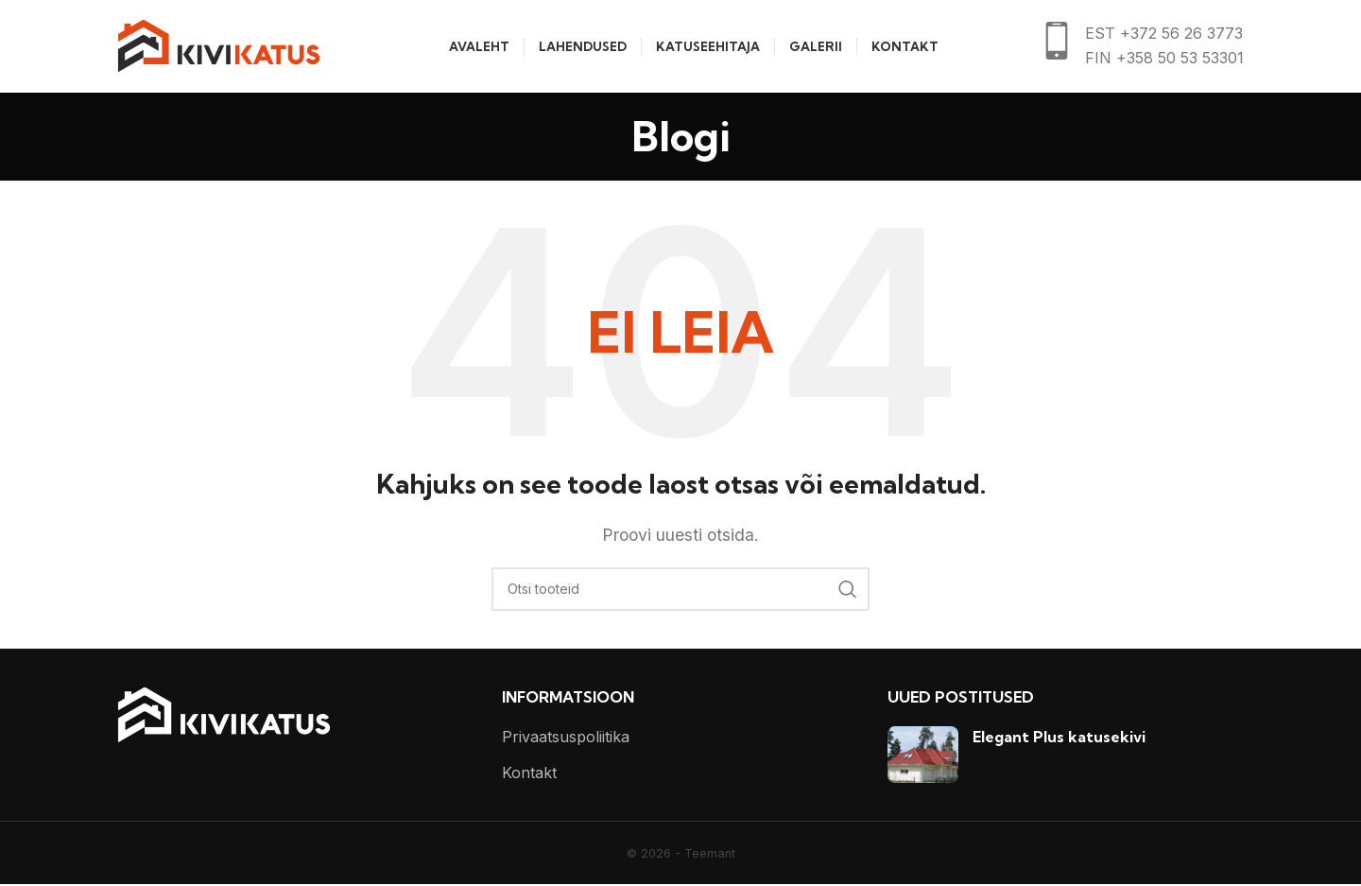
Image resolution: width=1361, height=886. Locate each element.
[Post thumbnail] (922, 756)
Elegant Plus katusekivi (1059, 738)
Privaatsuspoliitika (565, 738)
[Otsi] (680, 591)
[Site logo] (218, 45)
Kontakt (529, 774)
